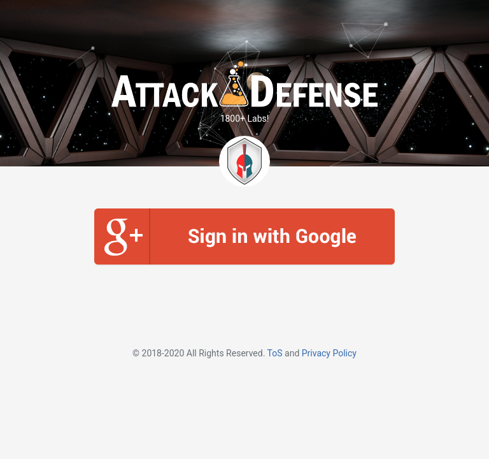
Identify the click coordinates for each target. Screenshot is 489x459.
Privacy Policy (329, 353)
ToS (275, 353)
